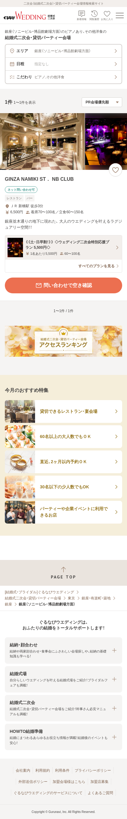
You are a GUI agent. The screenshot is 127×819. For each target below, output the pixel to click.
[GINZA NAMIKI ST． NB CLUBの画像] (63, 141)
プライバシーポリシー (93, 770)
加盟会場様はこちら (69, 782)
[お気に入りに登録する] (115, 170)
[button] (63, 650)
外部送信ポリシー (32, 782)
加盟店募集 (99, 782)
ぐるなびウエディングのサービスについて (48, 793)
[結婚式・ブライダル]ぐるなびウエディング (39, 592)
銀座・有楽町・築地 (96, 598)
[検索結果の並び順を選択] (102, 102)
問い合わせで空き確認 (63, 285)
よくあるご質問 (100, 793)
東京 (71, 598)
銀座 (8, 604)
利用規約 (42, 770)
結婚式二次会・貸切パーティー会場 (33, 598)
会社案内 (23, 770)
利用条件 (62, 770)
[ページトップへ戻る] (63, 573)
